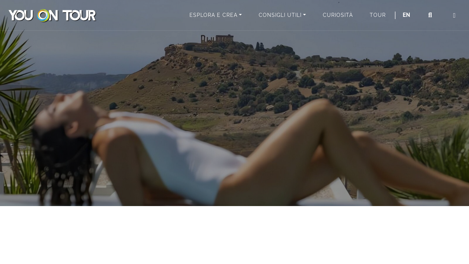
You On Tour (52, 15)
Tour (378, 15)
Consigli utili (280, 15)
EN (406, 15)
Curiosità (338, 15)
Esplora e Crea (213, 15)
